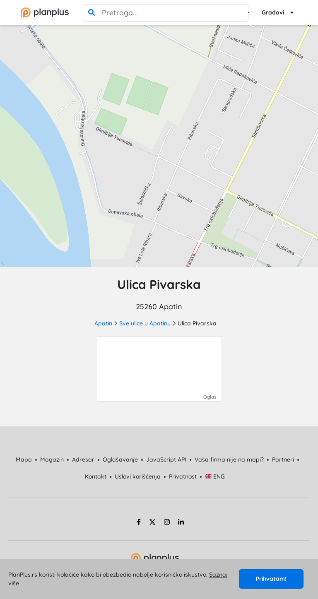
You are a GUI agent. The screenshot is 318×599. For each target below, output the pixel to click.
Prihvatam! (271, 578)
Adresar (83, 459)
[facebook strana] (137, 523)
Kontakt (95, 476)
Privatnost (183, 476)
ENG (215, 476)
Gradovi (273, 12)
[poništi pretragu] (239, 13)
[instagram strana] (167, 523)
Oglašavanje (120, 459)
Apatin (103, 323)
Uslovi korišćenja (138, 476)
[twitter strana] (152, 523)
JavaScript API (166, 459)
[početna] (45, 12)
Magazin (52, 459)
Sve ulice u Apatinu (145, 323)
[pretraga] (91, 13)
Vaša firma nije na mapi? (229, 459)
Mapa (24, 459)
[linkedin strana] (181, 523)
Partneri (283, 459)
